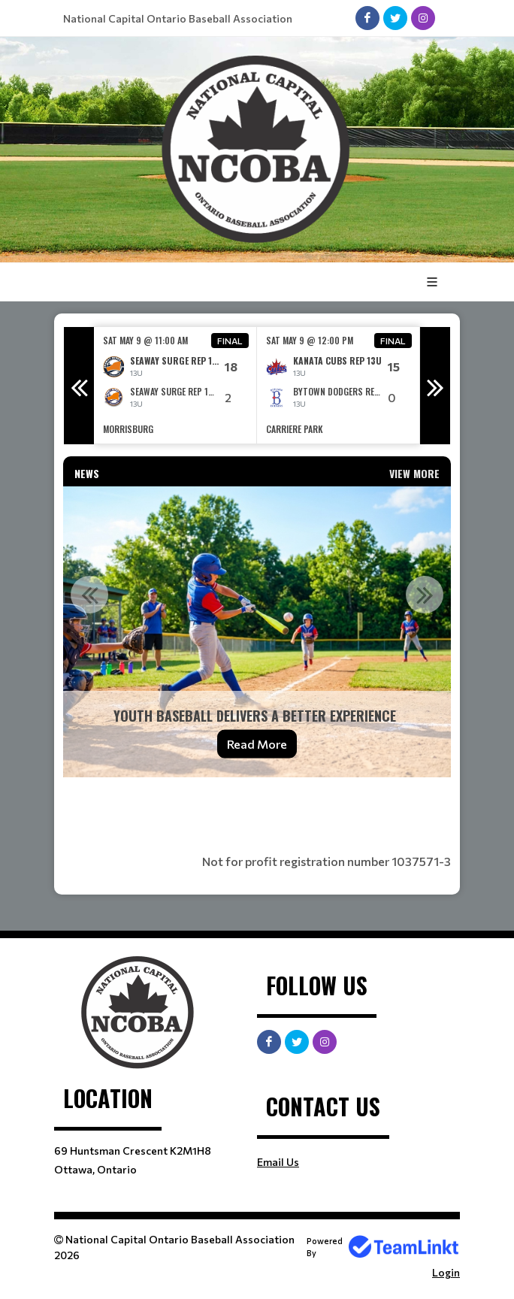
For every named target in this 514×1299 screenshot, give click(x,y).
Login (446, 1272)
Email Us (278, 1161)
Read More (257, 744)
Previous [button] (79, 385)
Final (230, 340)
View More (414, 473)
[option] (175, 385)
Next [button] (435, 385)
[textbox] (257, 809)
